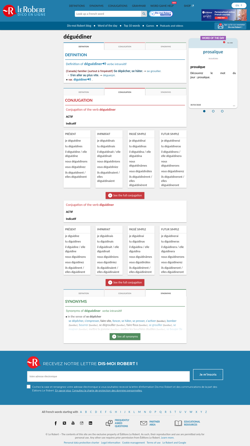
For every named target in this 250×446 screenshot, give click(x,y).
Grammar (139, 6)
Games (149, 25)
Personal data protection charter (81, 442)
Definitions (77, 6)
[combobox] (108, 14)
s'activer (151, 321)
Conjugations (117, 6)
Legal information (110, 442)
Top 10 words (130, 25)
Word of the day (106, 25)
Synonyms (96, 6)
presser (138, 321)
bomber (171, 321)
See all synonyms (127, 336)
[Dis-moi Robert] (161, 14)
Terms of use (154, 442)
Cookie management (133, 442)
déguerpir (109, 75)
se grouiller (154, 71)
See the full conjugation (127, 195)
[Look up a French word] (144, 14)
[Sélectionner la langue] (239, 5)
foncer (116, 321)
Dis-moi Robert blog (78, 25)
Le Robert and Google (174, 442)
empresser (92, 321)
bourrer (83, 325)
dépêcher (76, 321)
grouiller (155, 325)
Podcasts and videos (172, 25)
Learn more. (167, 437)
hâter (126, 321)
